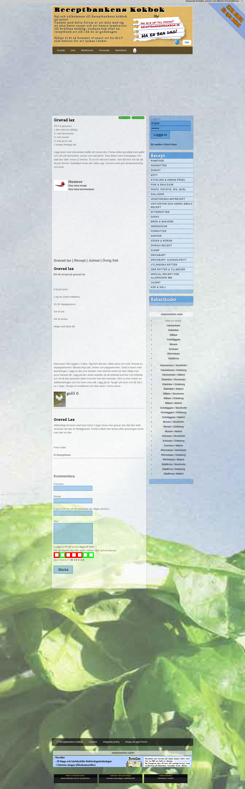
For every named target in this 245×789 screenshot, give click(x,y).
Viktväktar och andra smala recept (171, 206)
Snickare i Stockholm (173, 436)
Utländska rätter (164, 264)
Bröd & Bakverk (162, 221)
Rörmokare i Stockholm (174, 450)
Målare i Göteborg (173, 398)
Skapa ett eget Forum (136, 742)
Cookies (93, 742)
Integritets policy (111, 742)
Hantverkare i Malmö (173, 374)
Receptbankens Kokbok (109, 10)
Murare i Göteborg (173, 426)
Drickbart (158, 255)
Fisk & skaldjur (162, 184)
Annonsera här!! (123, 752)
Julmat (156, 282)
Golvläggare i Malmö (173, 417)
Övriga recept (161, 245)
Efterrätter (160, 212)
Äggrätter (159, 165)
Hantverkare (173, 325)
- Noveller (59, 757)
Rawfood (157, 160)
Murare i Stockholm (173, 421)
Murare (173, 344)
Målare (173, 334)
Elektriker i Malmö (173, 388)
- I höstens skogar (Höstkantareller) (74, 765)
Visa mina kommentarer (81, 189)
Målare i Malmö (173, 403)
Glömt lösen (170, 144)
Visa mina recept (77, 185)
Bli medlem (157, 144)
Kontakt (61, 50)
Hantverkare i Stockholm (173, 365)
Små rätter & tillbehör (168, 269)
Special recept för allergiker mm (165, 276)
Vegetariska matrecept (168, 199)
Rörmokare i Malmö (173, 459)
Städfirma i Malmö (173, 473)
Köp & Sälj (158, 287)
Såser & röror (161, 240)
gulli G (73, 393)
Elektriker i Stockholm (174, 379)
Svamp (155, 250)
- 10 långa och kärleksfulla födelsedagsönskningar (82, 761)
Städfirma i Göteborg (173, 469)
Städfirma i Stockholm (173, 464)
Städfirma (173, 358)
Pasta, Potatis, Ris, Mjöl (168, 189)
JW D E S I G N (77, 560)
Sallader (157, 194)
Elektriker (173, 330)
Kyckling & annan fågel (168, 180)
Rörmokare (173, 353)
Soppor (156, 236)
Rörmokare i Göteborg (173, 454)
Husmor (75, 181)
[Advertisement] (122, 84)
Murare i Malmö (173, 431)
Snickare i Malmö (173, 445)
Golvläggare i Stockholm (173, 407)
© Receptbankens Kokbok (70, 742)
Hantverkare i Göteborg (174, 370)
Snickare (173, 349)
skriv (73, 50)
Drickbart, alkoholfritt (169, 260)
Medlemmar (87, 50)
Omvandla (104, 50)
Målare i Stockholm (173, 393)
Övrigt (156, 170)
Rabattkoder (163, 299)
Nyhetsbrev (121, 50)
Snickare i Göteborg (173, 440)
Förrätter (158, 231)
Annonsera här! (172, 314)
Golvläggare (173, 339)
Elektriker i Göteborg (173, 384)
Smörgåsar (159, 226)
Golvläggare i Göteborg (173, 412)
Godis (155, 217)
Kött (154, 175)
